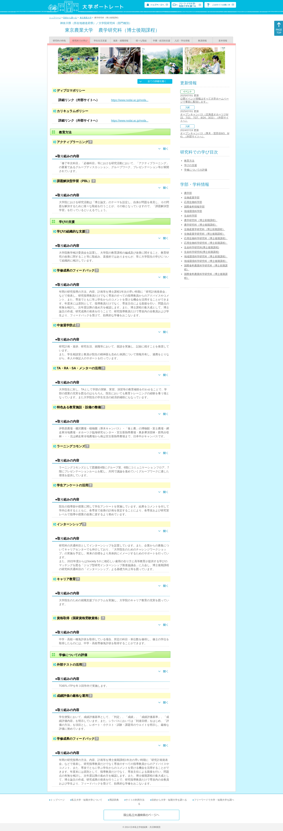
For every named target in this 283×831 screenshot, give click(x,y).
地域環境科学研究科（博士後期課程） (206, 261)
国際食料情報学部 (194, 206)
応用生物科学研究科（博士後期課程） (206, 238)
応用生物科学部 (193, 202)
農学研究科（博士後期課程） (200, 224)
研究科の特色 (59, 40)
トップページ (55, 18)
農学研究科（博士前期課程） (200, 220)
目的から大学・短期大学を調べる (169, 799)
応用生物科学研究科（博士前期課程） (206, 242)
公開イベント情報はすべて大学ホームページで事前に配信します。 (204, 100)
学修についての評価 (195, 169)
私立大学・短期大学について (87, 799)
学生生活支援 (100, 40)
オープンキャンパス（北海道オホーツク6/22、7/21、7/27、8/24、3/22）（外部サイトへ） (204, 117)
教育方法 (189, 160)
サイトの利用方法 (135, 799)
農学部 (188, 193)
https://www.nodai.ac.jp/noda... (129, 100)
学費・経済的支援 (161, 40)
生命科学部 (190, 215)
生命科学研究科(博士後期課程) (201, 247)
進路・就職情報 (120, 40)
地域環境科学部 (193, 211)
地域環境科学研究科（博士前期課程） (206, 256)
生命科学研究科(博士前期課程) (201, 251)
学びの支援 (190, 165)
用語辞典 (114, 799)
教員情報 (202, 40)
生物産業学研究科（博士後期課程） (204, 233)
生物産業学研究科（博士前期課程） (204, 229)
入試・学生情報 (182, 40)
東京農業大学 (86, 18)
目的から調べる (70, 18)
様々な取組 (141, 40)
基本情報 (223, 40)
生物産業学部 (191, 197)
